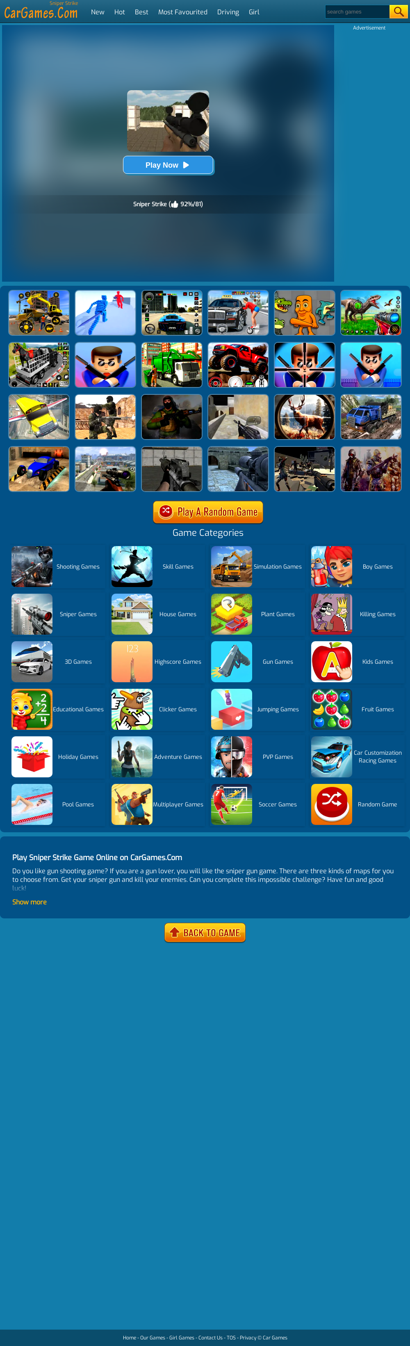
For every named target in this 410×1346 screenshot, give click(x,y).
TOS (231, 1338)
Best (141, 12)
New (98, 12)
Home (129, 1338)
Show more (29, 902)
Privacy (248, 1338)
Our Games (152, 1338)
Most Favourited (182, 12)
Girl (254, 12)
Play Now (168, 165)
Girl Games (181, 1338)
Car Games (275, 1338)
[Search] (357, 11)
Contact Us (210, 1338)
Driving (228, 12)
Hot (119, 12)
